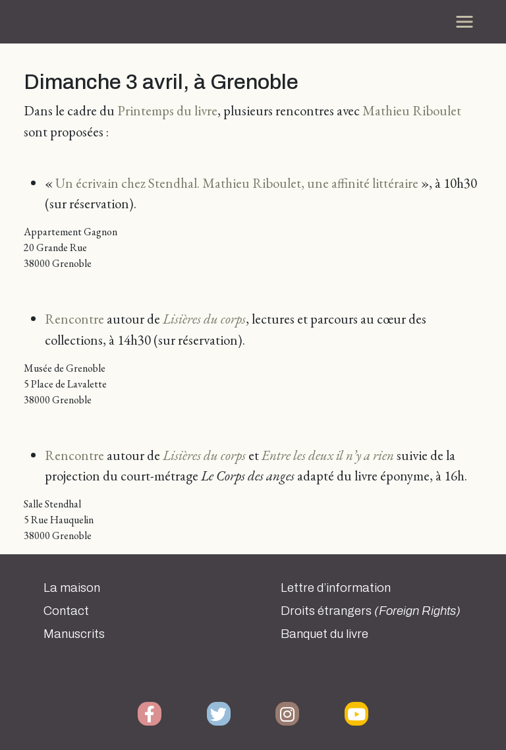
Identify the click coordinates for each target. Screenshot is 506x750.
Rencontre (74, 319)
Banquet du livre (324, 634)
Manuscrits (74, 634)
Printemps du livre (167, 110)
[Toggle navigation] (464, 21)
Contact (66, 611)
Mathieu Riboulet (411, 110)
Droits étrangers (371, 611)
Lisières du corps (204, 319)
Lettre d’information (336, 587)
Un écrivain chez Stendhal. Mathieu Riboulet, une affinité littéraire (236, 183)
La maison (71, 587)
